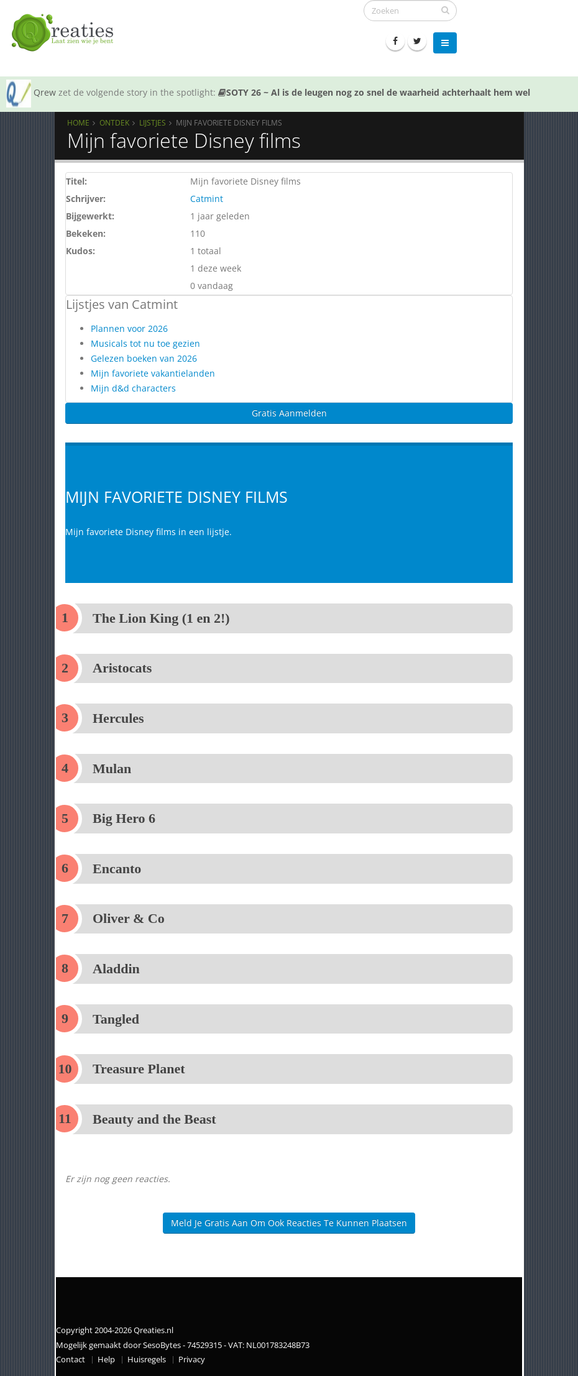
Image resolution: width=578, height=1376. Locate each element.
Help (106, 1359)
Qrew (45, 92)
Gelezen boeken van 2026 (144, 358)
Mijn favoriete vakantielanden (153, 373)
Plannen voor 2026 (129, 328)
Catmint (206, 198)
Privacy (191, 1359)
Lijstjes (152, 122)
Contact (70, 1359)
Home (78, 122)
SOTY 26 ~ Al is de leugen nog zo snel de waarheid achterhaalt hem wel (374, 92)
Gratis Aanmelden (289, 413)
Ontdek (114, 122)
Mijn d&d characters (133, 388)
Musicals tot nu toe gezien (145, 343)
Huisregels (146, 1359)
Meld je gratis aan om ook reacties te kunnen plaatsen (289, 1223)
